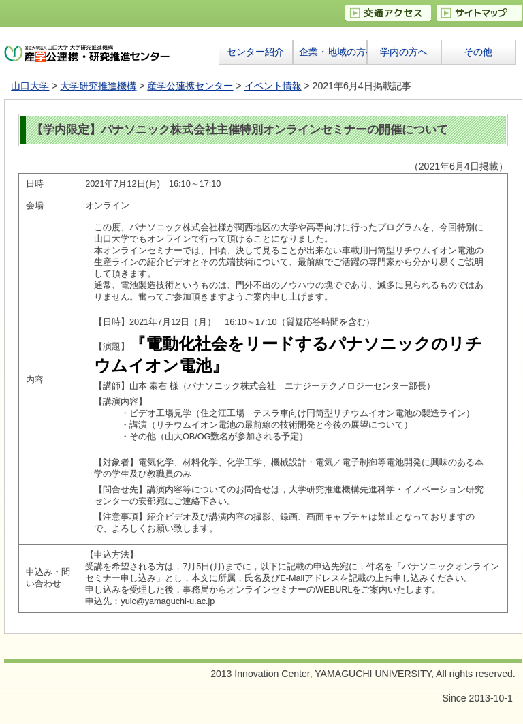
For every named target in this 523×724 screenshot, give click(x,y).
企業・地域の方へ (332, 51)
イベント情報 (273, 85)
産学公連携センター (190, 85)
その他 (478, 51)
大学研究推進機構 (98, 85)
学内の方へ (404, 51)
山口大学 (30, 85)
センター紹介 (255, 51)
